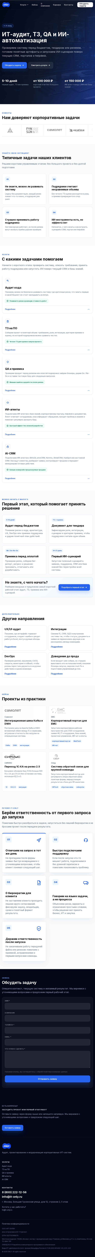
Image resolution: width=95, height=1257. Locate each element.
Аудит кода (7, 1166)
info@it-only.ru (12, 1196)
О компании (45, 5)
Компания (47, 1016)
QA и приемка (8, 1173)
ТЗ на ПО (6, 1169)
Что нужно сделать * (47, 1058)
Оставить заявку (13, 1128)
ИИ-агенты (6, 1176)
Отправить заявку (47, 1079)
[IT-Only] (9, 4)
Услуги (24, 5)
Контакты (68, 5)
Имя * (47, 1004)
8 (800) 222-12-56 (14, 1192)
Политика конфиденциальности (15, 1224)
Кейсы (35, 5)
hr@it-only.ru (7, 1210)
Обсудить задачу (84, 5)
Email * (47, 1040)
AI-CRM (5, 1179)
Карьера (57, 5)
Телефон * (47, 1028)
